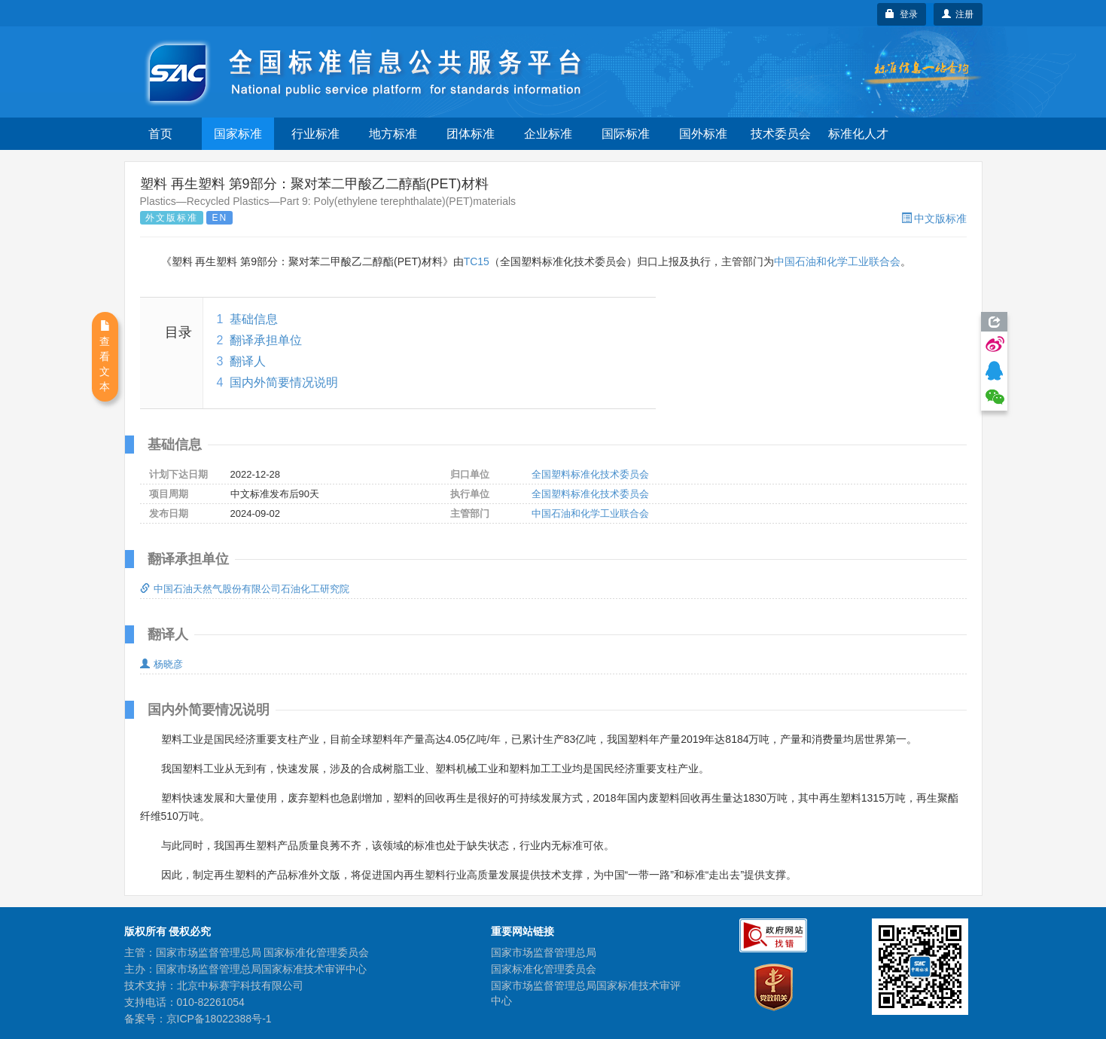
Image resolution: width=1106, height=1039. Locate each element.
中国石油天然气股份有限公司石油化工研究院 (244, 588)
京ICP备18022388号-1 (219, 1019)
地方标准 (393, 133)
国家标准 (238, 133)
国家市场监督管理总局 (543, 952)
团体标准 (470, 133)
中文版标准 (934, 218)
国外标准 (703, 133)
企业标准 (548, 133)
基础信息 (254, 319)
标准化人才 (858, 133)
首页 (160, 133)
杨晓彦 (161, 664)
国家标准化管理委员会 (543, 969)
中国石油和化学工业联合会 (837, 261)
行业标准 (315, 133)
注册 (958, 14)
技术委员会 (781, 133)
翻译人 (248, 361)
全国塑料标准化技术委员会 (590, 474)
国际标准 (626, 133)
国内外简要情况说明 (284, 382)
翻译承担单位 (266, 340)
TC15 (476, 261)
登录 (901, 14)
